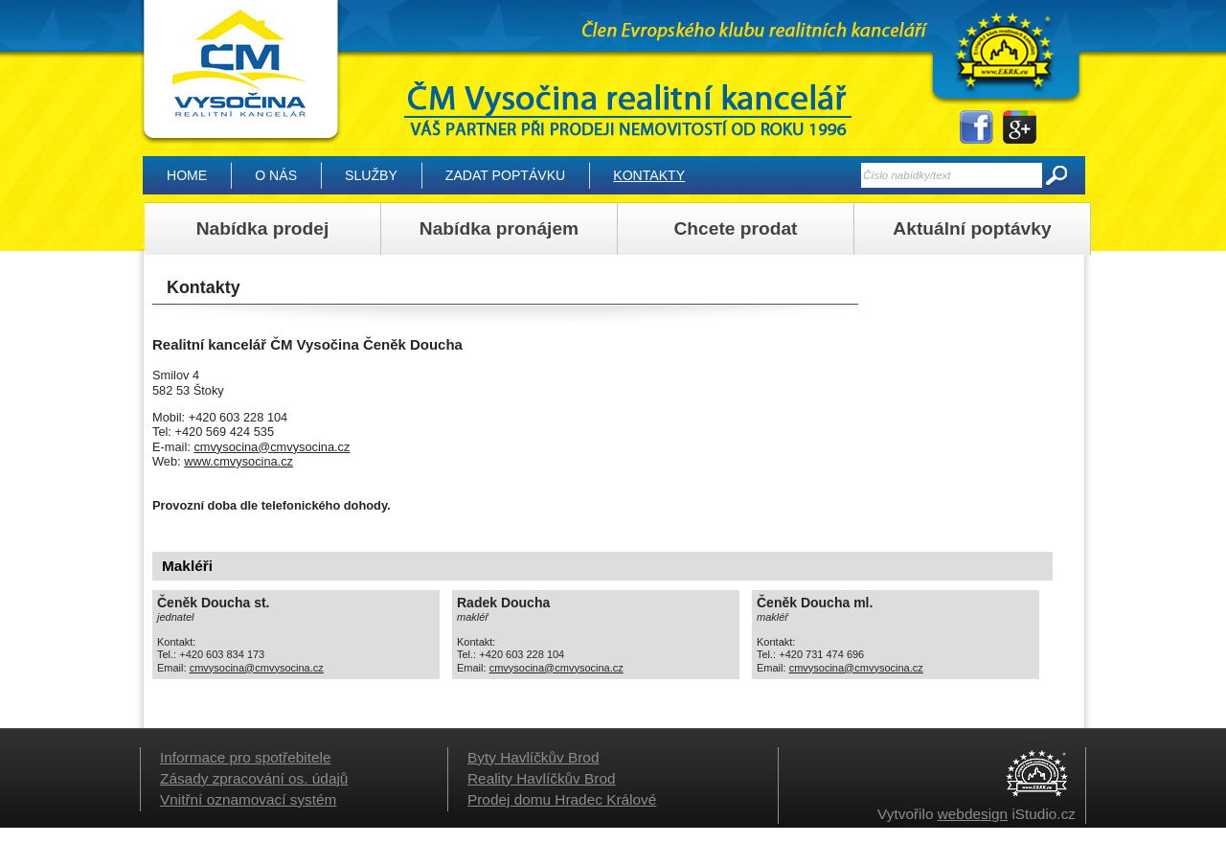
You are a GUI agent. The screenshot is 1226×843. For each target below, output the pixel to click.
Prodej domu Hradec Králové (561, 799)
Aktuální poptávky (972, 228)
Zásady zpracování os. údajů (254, 778)
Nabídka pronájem (499, 228)
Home (187, 175)
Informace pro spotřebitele (245, 757)
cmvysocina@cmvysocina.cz (271, 447)
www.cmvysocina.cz (238, 461)
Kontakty (649, 175)
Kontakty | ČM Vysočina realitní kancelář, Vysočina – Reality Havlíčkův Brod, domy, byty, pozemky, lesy (240, 72)
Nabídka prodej (262, 228)
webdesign (973, 814)
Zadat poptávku (505, 175)
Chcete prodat (735, 228)
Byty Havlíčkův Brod (533, 757)
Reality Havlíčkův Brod (541, 778)
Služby (371, 175)
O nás (276, 175)
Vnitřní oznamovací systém (248, 799)
